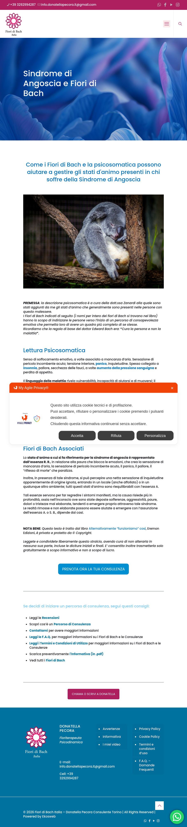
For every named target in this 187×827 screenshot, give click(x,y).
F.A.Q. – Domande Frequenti (147, 765)
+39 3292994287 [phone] (23, 4)
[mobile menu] (166, 23)
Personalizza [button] (155, 436)
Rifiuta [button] (116, 436)
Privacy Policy (149, 729)
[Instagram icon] (177, 5)
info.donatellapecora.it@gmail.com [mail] (68, 4)
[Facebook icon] (165, 5)
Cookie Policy (149, 736)
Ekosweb (49, 816)
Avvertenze (111, 729)
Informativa (112, 736)
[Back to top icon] (159, 805)
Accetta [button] (77, 436)
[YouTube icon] (171, 5)
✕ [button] (172, 388)
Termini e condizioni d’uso (147, 748)
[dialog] (93, 414)
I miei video (111, 744)
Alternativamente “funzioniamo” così (117, 528)
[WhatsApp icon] (159, 5)
